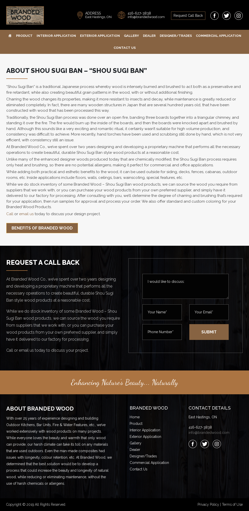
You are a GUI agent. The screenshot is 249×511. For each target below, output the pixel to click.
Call (9, 214)
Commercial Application (218, 36)
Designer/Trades (176, 36)
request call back (188, 16)
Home (135, 417)
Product (24, 36)
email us (26, 214)
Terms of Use (232, 504)
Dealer (149, 36)
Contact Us (125, 48)
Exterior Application (100, 36)
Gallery (131, 36)
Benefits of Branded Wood (42, 228)
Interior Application (56, 36)
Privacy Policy (208, 504)
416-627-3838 (139, 13)
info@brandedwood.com (146, 17)
